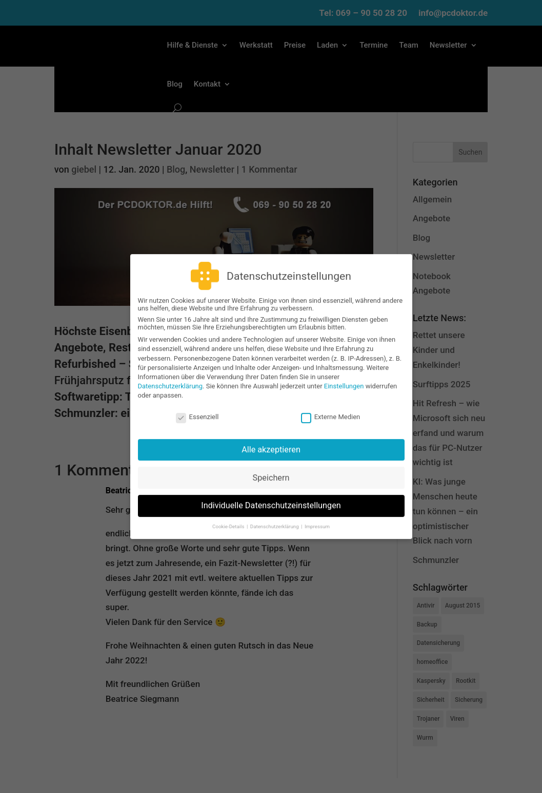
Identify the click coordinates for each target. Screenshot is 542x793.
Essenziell (197, 409)
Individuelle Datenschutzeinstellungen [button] (271, 499)
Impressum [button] (317, 519)
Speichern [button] (271, 470)
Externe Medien (330, 409)
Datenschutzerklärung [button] (275, 519)
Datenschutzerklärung (170, 379)
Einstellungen (344, 379)
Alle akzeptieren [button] (271, 442)
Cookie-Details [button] (229, 519)
